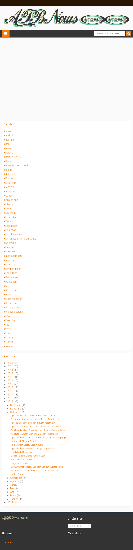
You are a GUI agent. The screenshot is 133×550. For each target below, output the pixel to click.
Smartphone (12, 307)
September (16, 477)
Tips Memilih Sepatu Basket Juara (27, 445)
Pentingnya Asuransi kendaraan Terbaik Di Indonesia (35, 419)
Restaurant (11, 303)
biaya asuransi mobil (16, 165)
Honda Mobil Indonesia (21, 452)
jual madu (10, 212)
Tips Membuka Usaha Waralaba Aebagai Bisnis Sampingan (39, 437)
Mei (12, 488)
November (16, 408)
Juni (12, 485)
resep (8, 294)
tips (7, 324)
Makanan (10, 251)
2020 (10, 384)
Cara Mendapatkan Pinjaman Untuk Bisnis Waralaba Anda (38, 430)
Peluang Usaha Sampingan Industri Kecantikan (33, 422)
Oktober (14, 412)
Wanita (9, 341)
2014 (10, 502)
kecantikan (11, 217)
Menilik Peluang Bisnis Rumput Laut (28, 455)
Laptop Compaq (18, 474)
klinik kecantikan (14, 234)
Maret (13, 495)
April (13, 492)
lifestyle (9, 247)
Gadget (9, 195)
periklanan (11, 281)
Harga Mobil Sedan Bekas (23, 459)
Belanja (9, 152)
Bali (7, 144)
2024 (10, 370)
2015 (10, 401)
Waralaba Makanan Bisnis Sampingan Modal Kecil (34, 434)
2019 (10, 387)
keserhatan (11, 225)
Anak (8, 131)
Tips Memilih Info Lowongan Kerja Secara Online (33, 415)
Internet (9, 204)
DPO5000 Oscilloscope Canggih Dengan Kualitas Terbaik (37, 467)
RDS (7, 286)
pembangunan (13, 268)
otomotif (10, 264)
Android (9, 135)
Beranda (8, 542)
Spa (7, 316)
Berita (8, 161)
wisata (9, 346)
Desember (16, 405)
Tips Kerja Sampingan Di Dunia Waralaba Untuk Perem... (37, 426)
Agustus (15, 481)
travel (8, 329)
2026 (10, 362)
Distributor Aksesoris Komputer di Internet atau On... (35, 470)
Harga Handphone (19, 463)
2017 (10, 394)
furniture (10, 191)
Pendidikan (11, 273)
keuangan (10, 230)
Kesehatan (11, 221)
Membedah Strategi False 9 (24, 441)
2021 (10, 380)
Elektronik (10, 182)
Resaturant (11, 290)
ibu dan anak (12, 200)
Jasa (8, 208)
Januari (14, 499)
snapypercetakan (14, 311)
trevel (8, 333)
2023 (10, 373)
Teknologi (10, 320)
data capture (12, 174)
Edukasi (9, 178)
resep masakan (13, 298)
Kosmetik (10, 243)
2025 (10, 366)
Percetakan (11, 277)
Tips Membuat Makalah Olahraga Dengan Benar (33, 448)
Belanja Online (13, 157)
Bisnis (8, 169)
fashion (9, 187)
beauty (9, 148)
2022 (10, 377)
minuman (10, 260)
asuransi (10, 139)
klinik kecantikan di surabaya (20, 238)
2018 (10, 391)
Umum (9, 337)
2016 (10, 398)
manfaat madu (13, 255)
